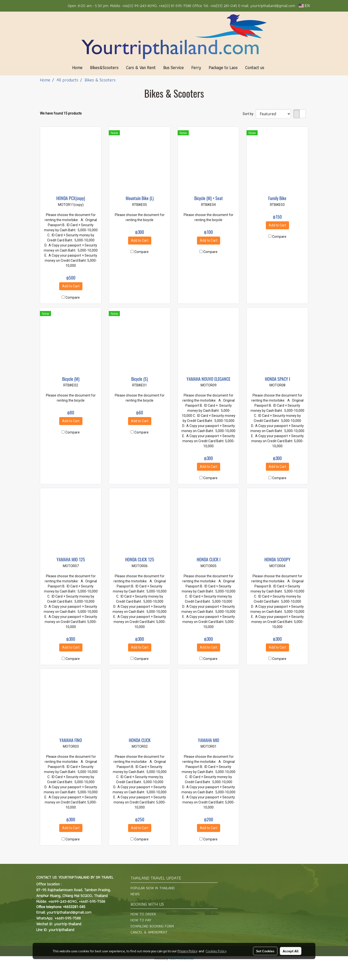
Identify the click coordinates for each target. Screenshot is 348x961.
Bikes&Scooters (104, 67)
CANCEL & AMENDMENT (148, 932)
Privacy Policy (187, 951)
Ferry (196, 67)
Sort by (249, 114)
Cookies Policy (216, 951)
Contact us (254, 67)
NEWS (135, 894)
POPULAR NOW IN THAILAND (152, 888)
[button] (275, 68)
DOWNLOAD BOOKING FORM (152, 926)
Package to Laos (223, 67)
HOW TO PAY (140, 920)
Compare (72, 297)
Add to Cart (71, 286)
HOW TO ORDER (143, 914)
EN (304, 6)
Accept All (290, 951)
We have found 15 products (61, 113)
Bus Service (173, 67)
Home (77, 67)
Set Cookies (265, 951)
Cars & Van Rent (141, 67)
